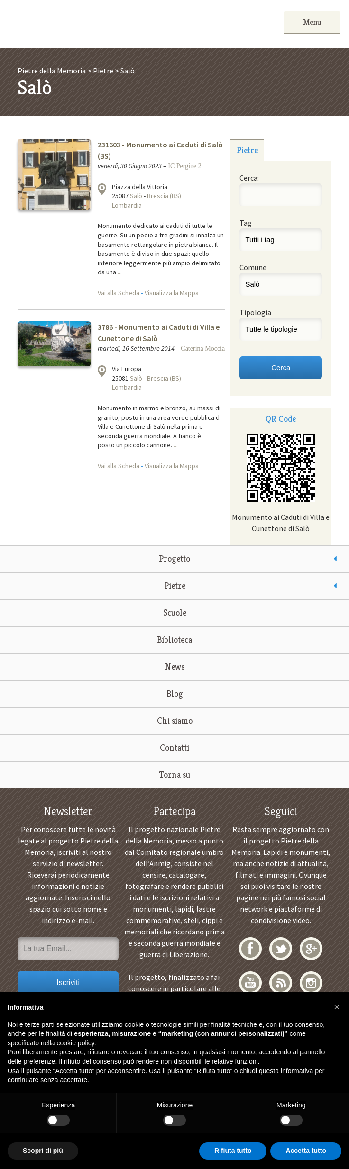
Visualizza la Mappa (172, 293)
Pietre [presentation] (247, 150)
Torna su (174, 774)
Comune (252, 267)
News (174, 666)
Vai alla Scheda (118, 293)
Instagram (311, 982)
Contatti (174, 747)
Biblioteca (174, 639)
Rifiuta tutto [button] (233, 1150)
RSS (280, 982)
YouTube (250, 982)
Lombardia (127, 205)
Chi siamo (175, 720)
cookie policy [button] (75, 1043)
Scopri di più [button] (43, 1150)
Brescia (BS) (164, 195)
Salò (136, 195)
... (120, 272)
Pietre (174, 585)
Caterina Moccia (203, 348)
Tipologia (255, 312)
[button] (336, 1007)
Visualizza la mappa (102, 189)
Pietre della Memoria (80, 23)
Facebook (250, 948)
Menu (312, 22)
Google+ (311, 948)
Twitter (280, 948)
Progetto (174, 558)
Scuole (174, 612)
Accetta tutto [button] (305, 1150)
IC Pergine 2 (185, 166)
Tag (245, 222)
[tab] (247, 150)
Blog (174, 693)
